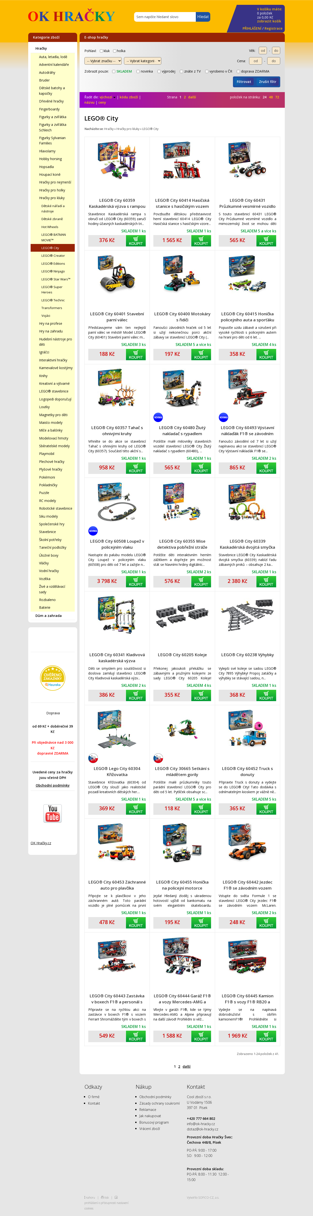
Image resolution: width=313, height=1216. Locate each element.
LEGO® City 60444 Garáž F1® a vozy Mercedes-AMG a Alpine (182, 999)
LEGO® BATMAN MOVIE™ (53, 237)
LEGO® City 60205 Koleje (182, 654)
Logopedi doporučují (55, 399)
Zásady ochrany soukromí (159, 1103)
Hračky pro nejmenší (55, 182)
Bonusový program (154, 1122)
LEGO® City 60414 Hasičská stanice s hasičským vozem (182, 203)
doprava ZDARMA (253, 71)
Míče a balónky (50, 430)
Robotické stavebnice (55, 508)
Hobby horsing (50, 158)
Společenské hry (51, 524)
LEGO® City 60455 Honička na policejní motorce (182, 885)
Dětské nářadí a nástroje (53, 208)
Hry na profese (50, 323)
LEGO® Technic (53, 300)
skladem (122, 71)
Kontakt (94, 1103)
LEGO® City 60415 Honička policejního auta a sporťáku (247, 317)
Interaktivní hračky (53, 360)
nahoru (90, 1197)
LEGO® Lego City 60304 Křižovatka (117, 771)
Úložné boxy (48, 555)
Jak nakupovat (150, 1116)
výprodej (166, 71)
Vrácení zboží (149, 1128)
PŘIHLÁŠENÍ (252, 28)
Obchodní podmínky (53, 785)
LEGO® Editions (53, 263)
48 (271, 97)
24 (264, 97)
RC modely (47, 500)
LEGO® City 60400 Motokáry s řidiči (182, 317)
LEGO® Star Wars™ (55, 279)
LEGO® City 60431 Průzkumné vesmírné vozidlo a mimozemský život (247, 203)
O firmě (94, 1096)
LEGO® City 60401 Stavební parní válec (117, 317)
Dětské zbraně (52, 219)
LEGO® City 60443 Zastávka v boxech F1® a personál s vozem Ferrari (116, 999)
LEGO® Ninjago (53, 271)
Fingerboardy (49, 109)
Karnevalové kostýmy (56, 367)
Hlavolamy (47, 151)
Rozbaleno (47, 599)
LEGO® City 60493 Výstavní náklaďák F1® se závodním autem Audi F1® (247, 431)
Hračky (41, 48)
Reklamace (147, 1109)
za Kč (269, 15)
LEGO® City (50, 248)
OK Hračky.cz (41, 843)
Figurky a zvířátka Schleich (52, 127)
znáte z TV (190, 71)
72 (277, 97)
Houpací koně (50, 174)
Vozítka (44, 578)
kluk (105, 50)
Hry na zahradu (51, 331)
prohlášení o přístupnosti (100, 1203)
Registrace (273, 28)
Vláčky (44, 563)
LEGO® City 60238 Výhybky (247, 654)
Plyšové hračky (50, 469)
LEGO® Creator (53, 255)
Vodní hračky (49, 570)
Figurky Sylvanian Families (52, 140)
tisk (106, 1197)
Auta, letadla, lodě (53, 56)
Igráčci (44, 352)
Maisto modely (50, 422)
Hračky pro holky (52, 190)
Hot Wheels (49, 227)
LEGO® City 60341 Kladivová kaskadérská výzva (117, 657)
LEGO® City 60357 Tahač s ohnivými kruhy (117, 430)
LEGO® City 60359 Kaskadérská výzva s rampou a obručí (117, 203)
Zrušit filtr (267, 81)
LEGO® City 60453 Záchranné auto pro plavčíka (117, 885)
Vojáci (45, 315)
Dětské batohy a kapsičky (52, 90)
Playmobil (46, 453)
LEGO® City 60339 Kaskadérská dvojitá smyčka (247, 544)
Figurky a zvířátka (52, 117)
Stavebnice (47, 531)
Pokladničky (48, 485)
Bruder (44, 80)
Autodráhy (47, 72)
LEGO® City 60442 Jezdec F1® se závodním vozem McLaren (247, 885)
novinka (144, 71)
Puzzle (44, 492)
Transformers (51, 308)
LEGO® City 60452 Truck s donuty (247, 771)
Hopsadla (46, 166)
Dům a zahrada (48, 615)
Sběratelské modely (54, 446)
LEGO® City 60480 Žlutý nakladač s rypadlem (182, 430)
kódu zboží (129, 97)
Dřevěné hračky (51, 101)
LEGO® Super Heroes (51, 289)
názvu (89, 102)
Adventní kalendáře (54, 64)
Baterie (44, 607)
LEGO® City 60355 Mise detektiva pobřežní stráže (182, 544)
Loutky (44, 407)
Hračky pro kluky (52, 198)
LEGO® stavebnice (53, 391)
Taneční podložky (52, 547)
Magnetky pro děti (53, 414)
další (192, 97)
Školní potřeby (50, 539)
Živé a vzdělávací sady (52, 589)
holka (119, 50)
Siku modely (48, 516)
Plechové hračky (51, 461)
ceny (102, 102)
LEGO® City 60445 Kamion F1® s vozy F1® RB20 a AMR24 (247, 999)
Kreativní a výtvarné (54, 383)
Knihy (43, 375)
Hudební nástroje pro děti (55, 342)
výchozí (108, 97)
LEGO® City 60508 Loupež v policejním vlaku (117, 544)
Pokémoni (47, 477)
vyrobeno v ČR (218, 71)
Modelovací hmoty (53, 438)
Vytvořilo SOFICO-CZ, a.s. (203, 1197)
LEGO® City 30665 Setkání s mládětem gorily (182, 771)
